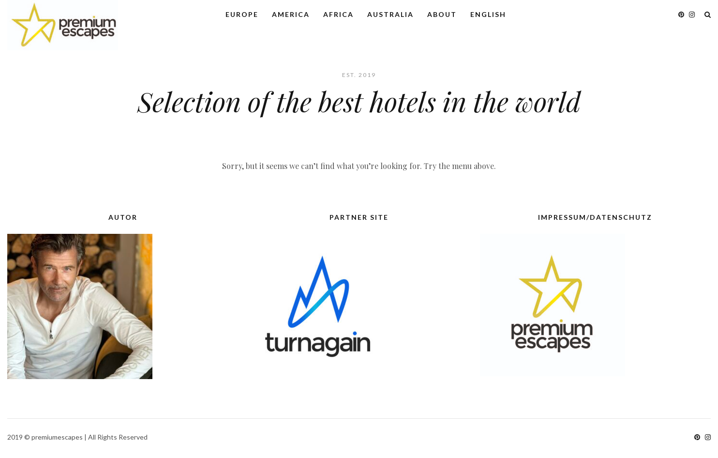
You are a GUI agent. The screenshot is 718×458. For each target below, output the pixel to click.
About (442, 14)
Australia (390, 14)
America (291, 14)
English (488, 14)
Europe (241, 14)
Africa (338, 14)
